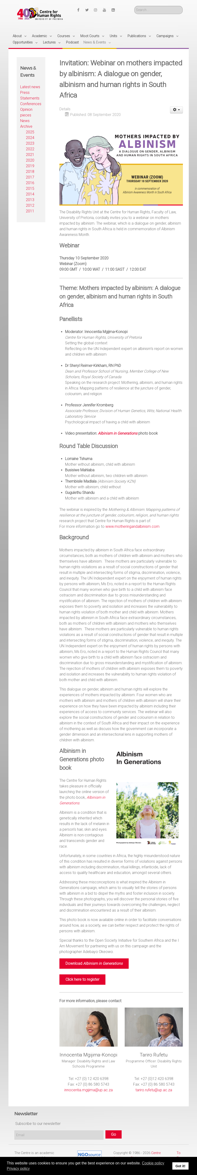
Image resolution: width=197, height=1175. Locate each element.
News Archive (26, 124)
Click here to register (82, 979)
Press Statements (29, 95)
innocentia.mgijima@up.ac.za (88, 1090)
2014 (30, 194)
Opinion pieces (26, 112)
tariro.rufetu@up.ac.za (153, 1090)
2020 (30, 160)
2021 (30, 154)
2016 (30, 183)
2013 (30, 200)
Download (94, 963)
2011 (30, 211)
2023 (30, 143)
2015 (30, 188)
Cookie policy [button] (153, 1163)
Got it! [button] (180, 1166)
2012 (30, 205)
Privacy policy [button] (18, 1169)
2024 (30, 137)
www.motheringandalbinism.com (132, 526)
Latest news (30, 87)
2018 (30, 171)
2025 (30, 132)
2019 (30, 166)
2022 (30, 149)
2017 (30, 177)
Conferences (30, 104)
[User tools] (176, 109)
